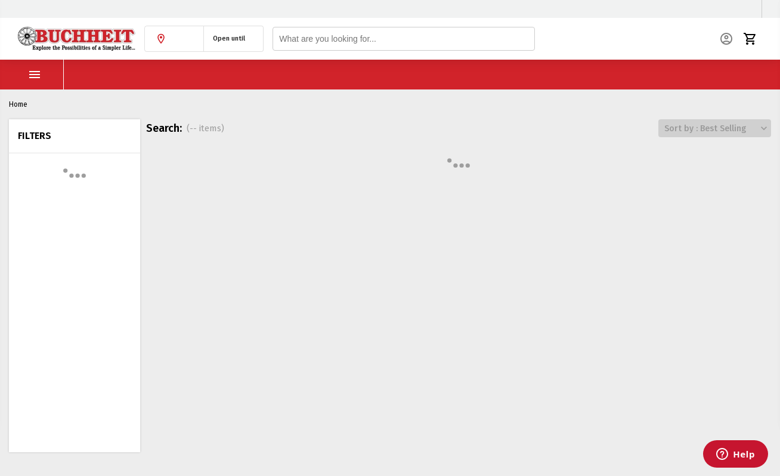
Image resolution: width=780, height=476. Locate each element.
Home (18, 104)
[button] (174, 39)
